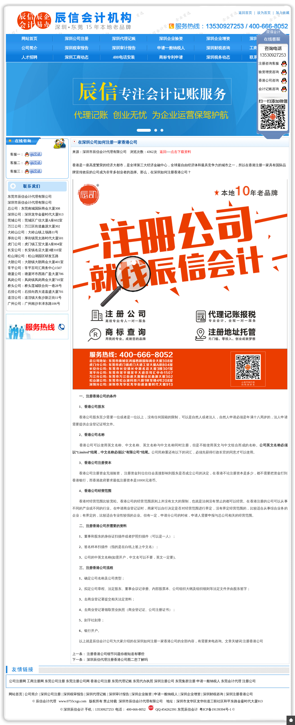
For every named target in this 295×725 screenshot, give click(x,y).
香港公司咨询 (269, 80)
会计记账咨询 (269, 89)
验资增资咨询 (269, 72)
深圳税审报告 (76, 48)
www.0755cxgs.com (72, 701)
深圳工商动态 (76, 57)
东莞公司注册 (55, 681)
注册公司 (249, 681)
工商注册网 (35, 681)
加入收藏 (282, 13)
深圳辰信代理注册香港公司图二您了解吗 (117, 660)
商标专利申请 (171, 57)
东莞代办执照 (143, 681)
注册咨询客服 (269, 63)
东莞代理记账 (122, 681)
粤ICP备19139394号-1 (215, 709)
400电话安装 (124, 57)
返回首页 (245, 13)
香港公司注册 (100, 681)
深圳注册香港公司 (239, 694)
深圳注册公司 (164, 681)
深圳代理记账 (124, 39)
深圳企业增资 (218, 39)
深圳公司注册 (76, 39)
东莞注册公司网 (78, 681)
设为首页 (264, 13)
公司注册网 (17, 681)
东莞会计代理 (231, 681)
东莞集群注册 (185, 681)
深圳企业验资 (171, 39)
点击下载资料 (181, 152)
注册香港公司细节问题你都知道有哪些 (115, 654)
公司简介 (29, 48)
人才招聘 (29, 57)
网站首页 (29, 39)
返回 (163, 152)
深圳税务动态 (218, 57)
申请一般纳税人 (171, 48)
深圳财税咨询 (218, 48)
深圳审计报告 (124, 48)
